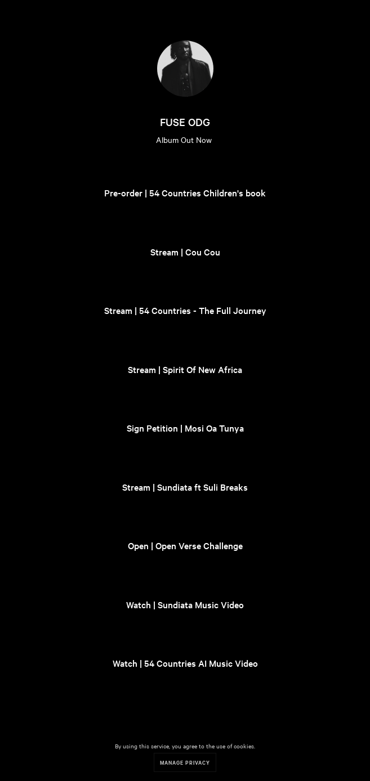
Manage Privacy (185, 762)
